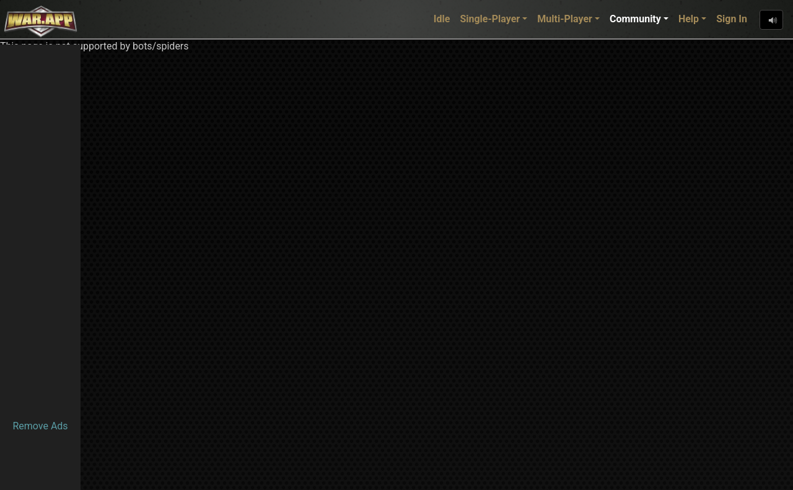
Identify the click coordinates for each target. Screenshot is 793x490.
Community (635, 19)
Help (688, 19)
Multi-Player (564, 19)
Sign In (731, 19)
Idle (442, 19)
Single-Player (490, 19)
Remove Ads (40, 426)
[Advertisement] (40, 230)
